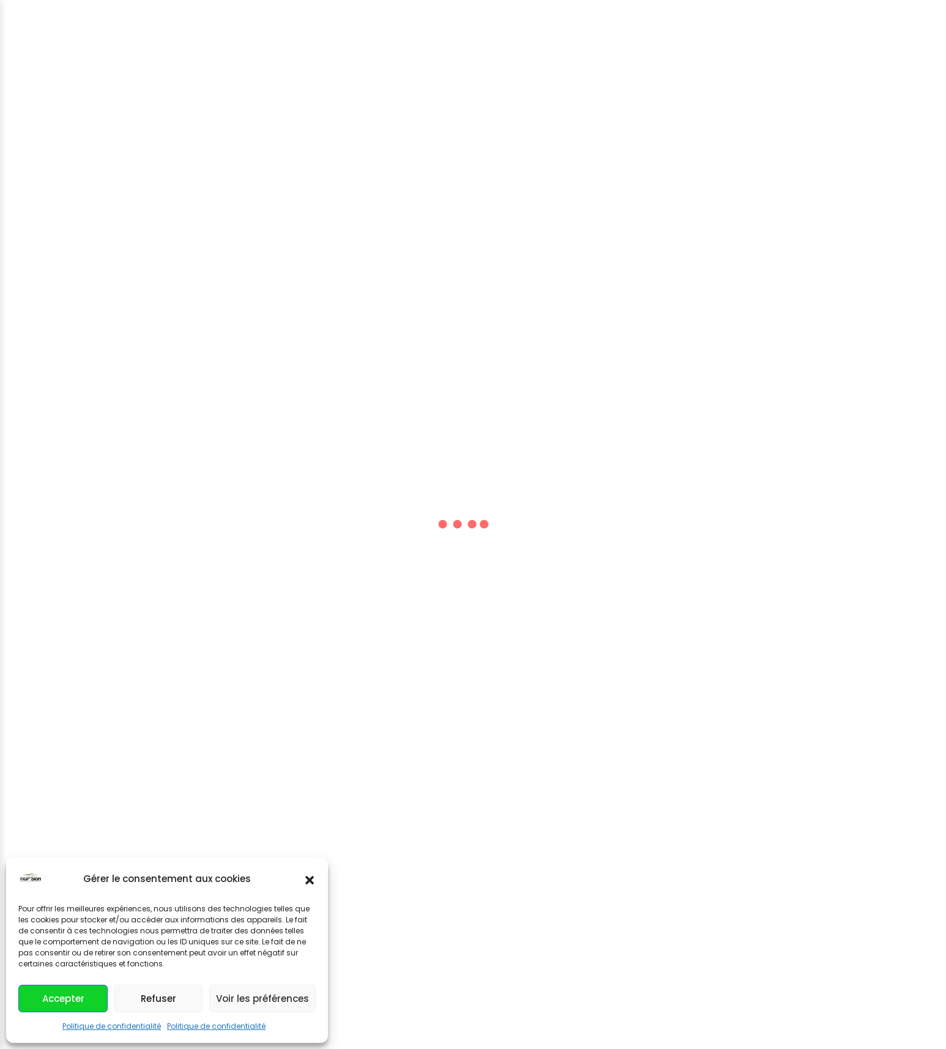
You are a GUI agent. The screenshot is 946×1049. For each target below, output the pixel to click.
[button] (310, 879)
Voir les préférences (262, 998)
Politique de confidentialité (111, 1026)
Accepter (63, 998)
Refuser (158, 998)
